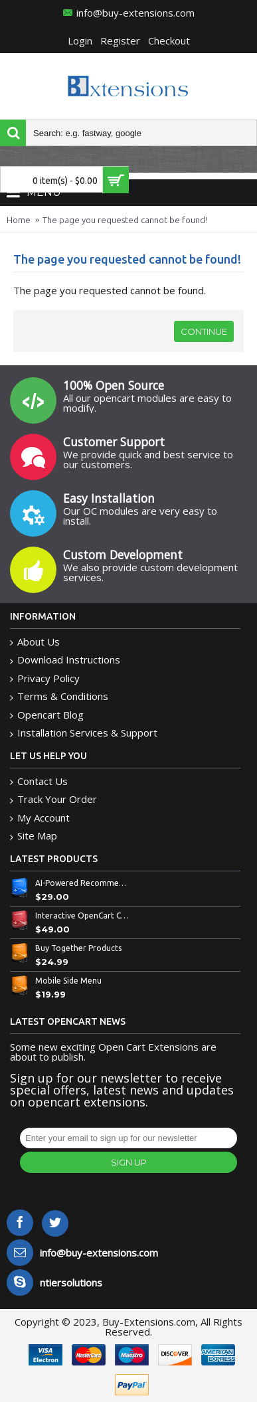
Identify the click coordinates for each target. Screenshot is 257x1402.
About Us (35, 642)
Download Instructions (65, 660)
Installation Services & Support (83, 733)
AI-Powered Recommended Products (82, 883)
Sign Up (129, 1162)
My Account (40, 818)
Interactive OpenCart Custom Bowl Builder (82, 915)
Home (19, 219)
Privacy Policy (45, 678)
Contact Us (39, 781)
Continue (204, 331)
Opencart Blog (47, 715)
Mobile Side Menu (68, 980)
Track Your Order (53, 799)
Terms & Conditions (59, 696)
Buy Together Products (78, 948)
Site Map (33, 836)
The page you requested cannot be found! (125, 219)
